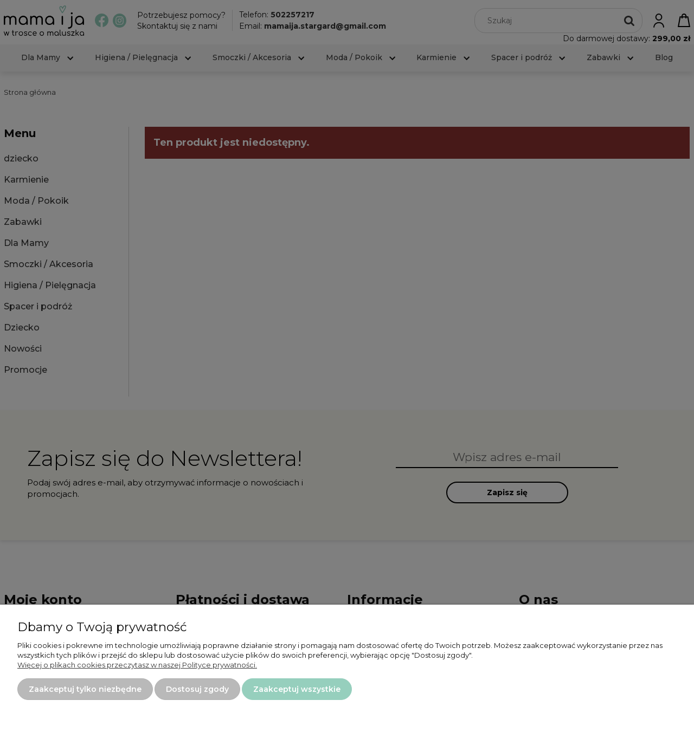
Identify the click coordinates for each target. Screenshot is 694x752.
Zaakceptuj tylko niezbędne (85, 689)
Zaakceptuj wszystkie (296, 689)
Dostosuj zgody (197, 689)
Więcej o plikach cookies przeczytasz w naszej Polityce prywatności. (137, 664)
